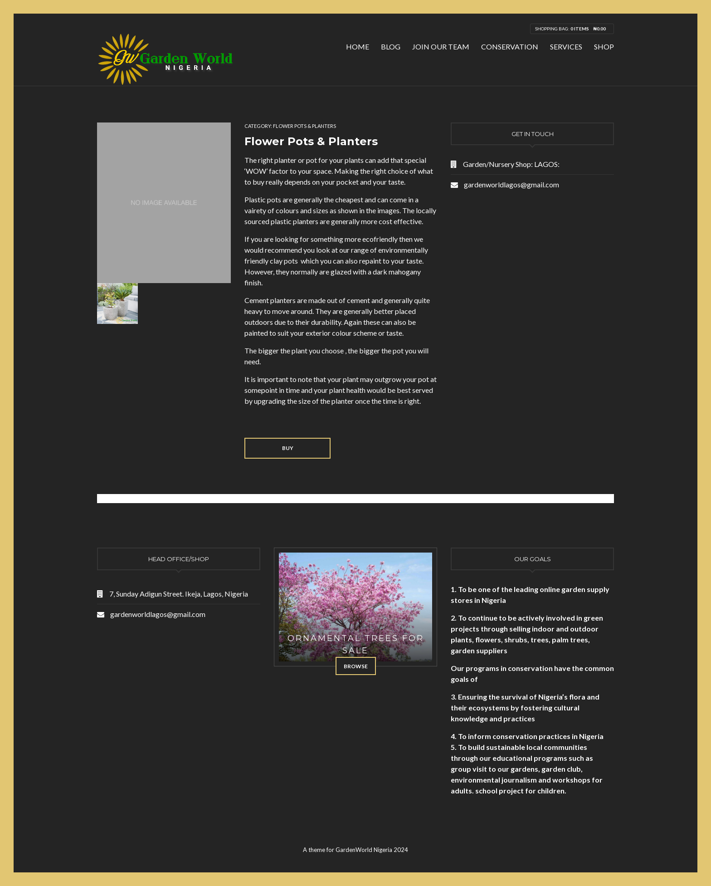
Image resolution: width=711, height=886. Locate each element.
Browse (356, 666)
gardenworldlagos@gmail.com (511, 184)
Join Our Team (440, 46)
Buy (287, 448)
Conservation (509, 46)
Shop (604, 46)
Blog (390, 46)
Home (357, 46)
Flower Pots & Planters (304, 126)
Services (566, 46)
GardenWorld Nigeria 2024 (372, 849)
